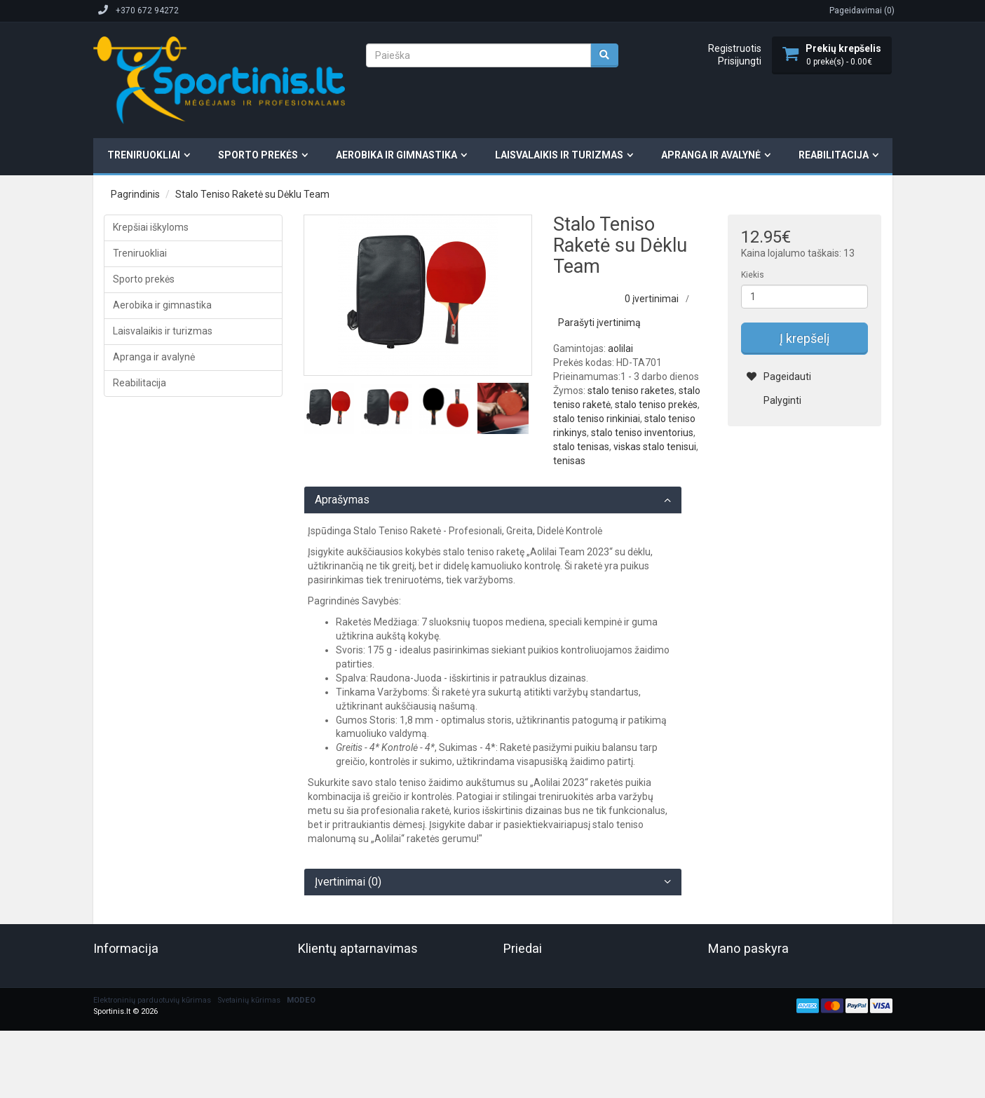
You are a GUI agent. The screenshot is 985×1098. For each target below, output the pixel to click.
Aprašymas (342, 500)
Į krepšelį (804, 338)
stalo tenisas (581, 446)
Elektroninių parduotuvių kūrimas (152, 1000)
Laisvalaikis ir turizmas (559, 155)
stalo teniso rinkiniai (596, 418)
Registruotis (734, 48)
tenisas (569, 460)
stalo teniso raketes (630, 390)
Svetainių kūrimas (248, 1000)
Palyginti (773, 400)
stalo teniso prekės (656, 404)
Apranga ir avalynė (711, 155)
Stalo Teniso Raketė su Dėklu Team (252, 194)
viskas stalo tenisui (654, 446)
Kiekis (752, 275)
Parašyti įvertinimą (599, 322)
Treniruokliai (143, 155)
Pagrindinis (135, 194)
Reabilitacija (834, 155)
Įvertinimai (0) (348, 882)
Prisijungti (739, 61)
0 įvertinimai (652, 298)
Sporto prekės (258, 155)
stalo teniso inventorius (642, 432)
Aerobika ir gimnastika (396, 155)
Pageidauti (778, 376)
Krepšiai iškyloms (151, 227)
